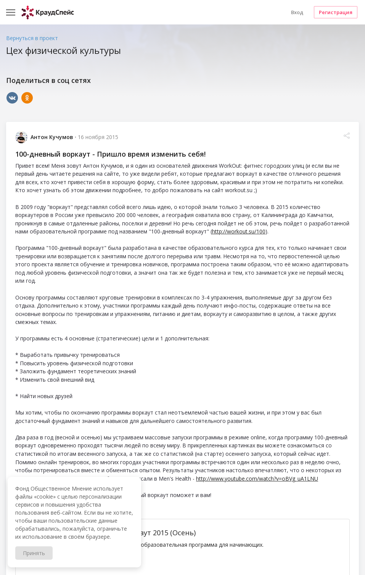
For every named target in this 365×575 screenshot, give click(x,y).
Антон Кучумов (52, 137)
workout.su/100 (94, 565)
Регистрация (335, 12)
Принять (34, 553)
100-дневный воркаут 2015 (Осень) (136, 532)
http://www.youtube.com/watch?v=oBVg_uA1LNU (257, 478)
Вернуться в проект (32, 38)
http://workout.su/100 (238, 231)
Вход (297, 12)
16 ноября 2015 (98, 137)
